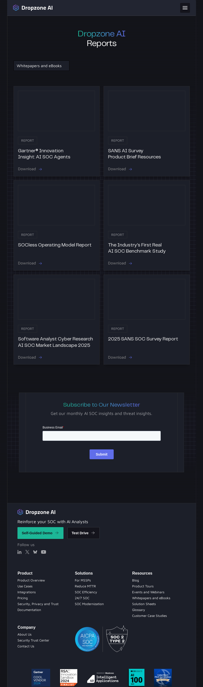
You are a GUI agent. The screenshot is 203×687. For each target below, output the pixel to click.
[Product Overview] (31, 580)
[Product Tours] (86, 592)
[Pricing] (22, 597)
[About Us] (24, 634)
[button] (41, 66)
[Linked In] (19, 552)
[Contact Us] (25, 646)
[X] (27, 552)
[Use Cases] (24, 586)
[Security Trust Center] (33, 640)
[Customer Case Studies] (149, 615)
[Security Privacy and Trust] (38, 603)
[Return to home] (36, 512)
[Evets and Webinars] (82, 597)
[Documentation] (29, 609)
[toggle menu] (185, 8)
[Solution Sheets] (83, 580)
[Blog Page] (135, 580)
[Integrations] (26, 592)
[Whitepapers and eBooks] (89, 603)
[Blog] (85, 586)
